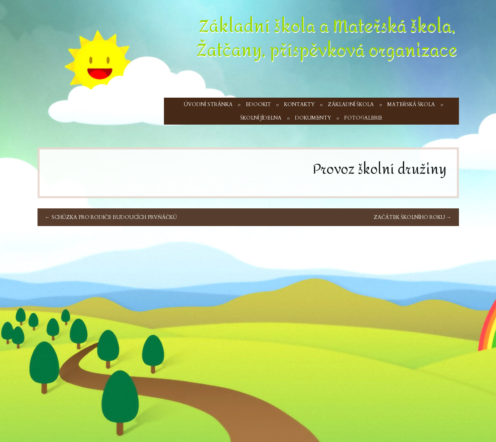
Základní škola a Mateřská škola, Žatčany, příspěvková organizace (327, 38)
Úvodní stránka (208, 104)
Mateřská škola (411, 104)
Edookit (258, 104)
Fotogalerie (363, 117)
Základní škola (351, 104)
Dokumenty (313, 117)
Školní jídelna (261, 117)
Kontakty (299, 104)
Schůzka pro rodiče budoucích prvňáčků (111, 217)
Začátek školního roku (412, 217)
